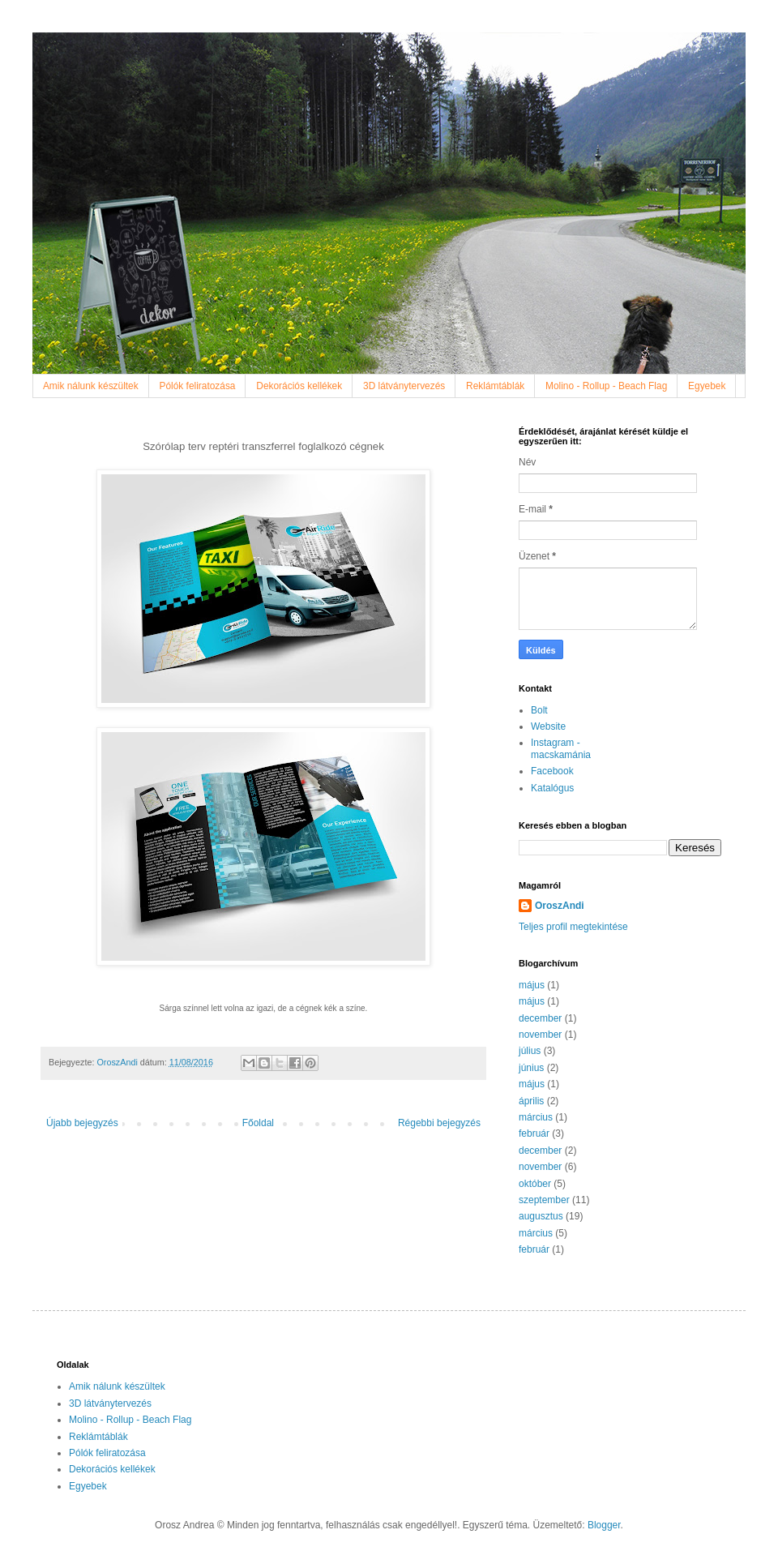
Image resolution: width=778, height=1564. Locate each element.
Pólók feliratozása (198, 386)
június (531, 1067)
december (540, 1018)
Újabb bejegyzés (82, 1123)
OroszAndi (559, 905)
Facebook (552, 771)
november (540, 1034)
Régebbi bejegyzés (439, 1123)
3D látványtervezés (404, 386)
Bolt (539, 710)
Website (548, 726)
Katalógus (552, 788)
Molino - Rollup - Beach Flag (606, 386)
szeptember (544, 1200)
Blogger (604, 1525)
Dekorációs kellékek (299, 386)
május (532, 985)
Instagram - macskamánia (561, 748)
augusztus (541, 1216)
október (535, 1183)
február (534, 1133)
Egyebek (706, 386)
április (531, 1101)
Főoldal (258, 1123)
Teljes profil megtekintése (573, 926)
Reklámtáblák (495, 386)
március (536, 1117)
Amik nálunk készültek (91, 386)
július (530, 1050)
